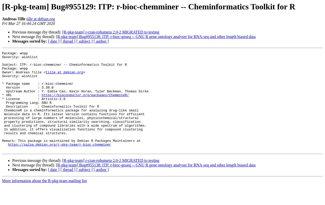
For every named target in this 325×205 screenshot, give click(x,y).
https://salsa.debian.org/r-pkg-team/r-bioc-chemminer (59, 163)
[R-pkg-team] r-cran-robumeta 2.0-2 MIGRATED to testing (110, 32)
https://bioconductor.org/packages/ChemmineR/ (85, 104)
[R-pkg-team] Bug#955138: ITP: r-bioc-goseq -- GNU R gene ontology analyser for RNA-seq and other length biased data (155, 37)
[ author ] (101, 41)
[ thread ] (67, 41)
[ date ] (53, 41)
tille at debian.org (40, 19)
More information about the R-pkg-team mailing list (44, 200)
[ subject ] (84, 41)
